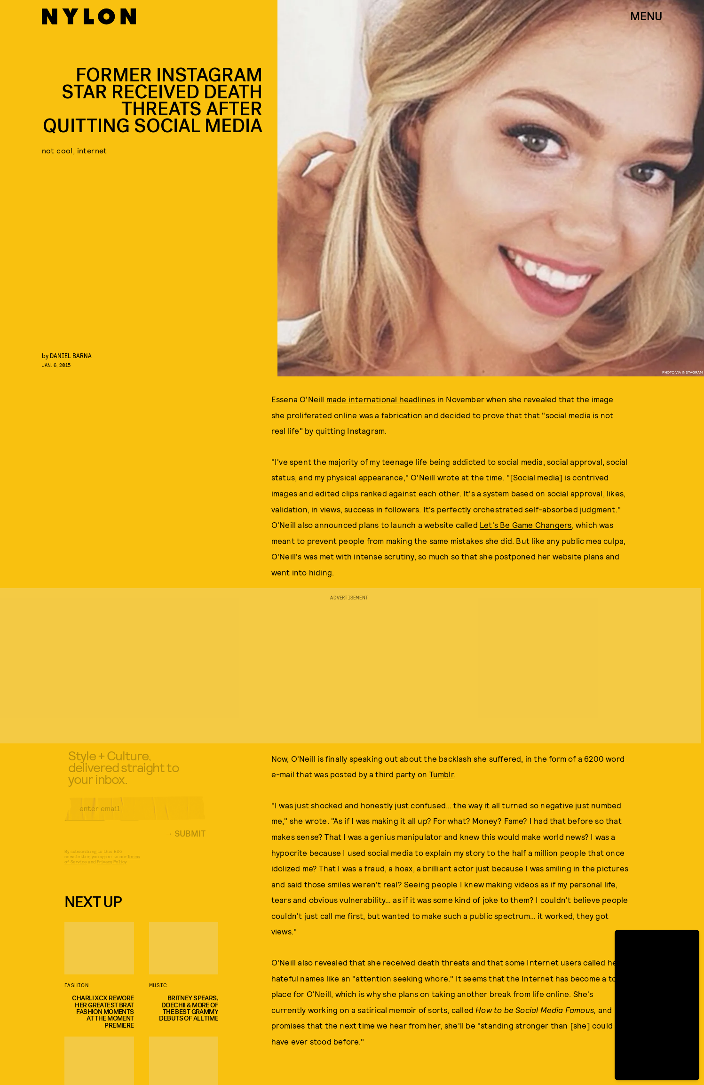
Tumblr (441, 774)
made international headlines (380, 399)
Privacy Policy (112, 868)
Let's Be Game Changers (525, 524)
